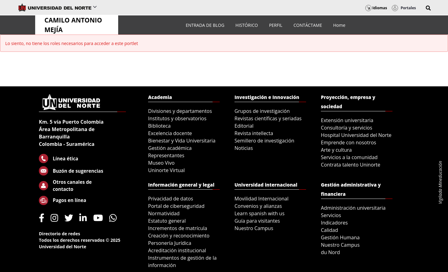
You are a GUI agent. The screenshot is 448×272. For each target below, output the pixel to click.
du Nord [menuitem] (330, 252)
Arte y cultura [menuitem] (336, 149)
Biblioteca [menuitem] (159, 125)
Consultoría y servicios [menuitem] (346, 127)
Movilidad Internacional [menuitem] (261, 198)
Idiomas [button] (376, 7)
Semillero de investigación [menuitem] (264, 140)
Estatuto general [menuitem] (167, 220)
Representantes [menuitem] (166, 155)
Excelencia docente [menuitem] (170, 133)
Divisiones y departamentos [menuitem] (180, 111)
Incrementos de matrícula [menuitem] (177, 228)
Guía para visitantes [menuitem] (257, 220)
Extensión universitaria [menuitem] (347, 120)
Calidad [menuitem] (329, 230)
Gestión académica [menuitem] (170, 148)
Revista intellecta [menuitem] (253, 133)
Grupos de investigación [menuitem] (262, 111)
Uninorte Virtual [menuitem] (166, 170)
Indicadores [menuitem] (334, 222)
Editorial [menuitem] (244, 125)
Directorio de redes (59, 234)
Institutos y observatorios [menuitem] (177, 118)
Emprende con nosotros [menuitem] (348, 142)
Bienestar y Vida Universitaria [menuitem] (181, 140)
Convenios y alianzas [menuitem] (258, 206)
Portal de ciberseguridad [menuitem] (176, 206)
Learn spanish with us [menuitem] (259, 213)
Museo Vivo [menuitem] (161, 162)
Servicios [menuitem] (331, 215)
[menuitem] (205, 25)
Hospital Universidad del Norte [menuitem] (356, 135)
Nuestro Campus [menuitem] (253, 228)
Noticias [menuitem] (243, 148)
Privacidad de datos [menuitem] (170, 198)
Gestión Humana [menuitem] (340, 237)
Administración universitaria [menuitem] (353, 207)
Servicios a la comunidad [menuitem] (349, 157)
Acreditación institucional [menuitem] (177, 250)
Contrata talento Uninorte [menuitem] (350, 164)
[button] (428, 8)
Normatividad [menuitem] (164, 213)
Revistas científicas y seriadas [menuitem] (267, 118)
